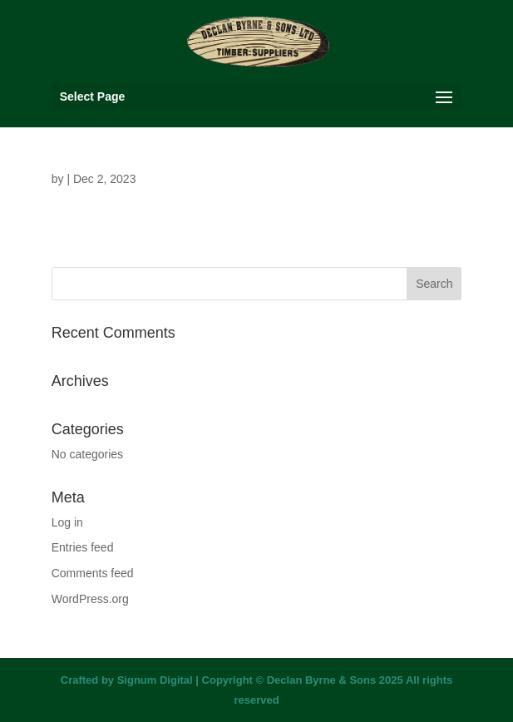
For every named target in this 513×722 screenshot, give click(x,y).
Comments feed (93, 573)
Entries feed (83, 547)
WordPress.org (90, 599)
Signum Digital (155, 680)
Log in (67, 522)
